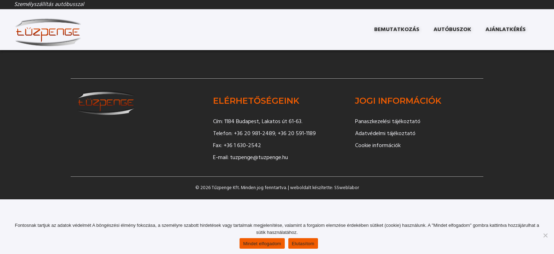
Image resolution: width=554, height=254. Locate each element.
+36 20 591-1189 (297, 133)
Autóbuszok (452, 29)
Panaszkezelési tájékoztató (387, 121)
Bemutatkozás (396, 29)
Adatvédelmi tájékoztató (385, 133)
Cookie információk (378, 145)
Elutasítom (303, 243)
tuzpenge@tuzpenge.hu (259, 157)
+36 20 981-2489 (254, 133)
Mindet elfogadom (262, 243)
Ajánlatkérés (505, 29)
